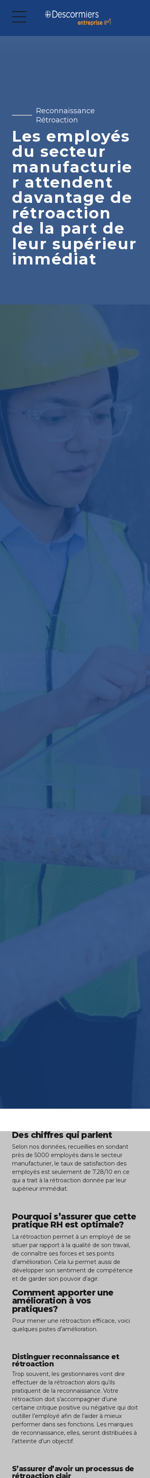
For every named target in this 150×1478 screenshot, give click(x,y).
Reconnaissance (65, 110)
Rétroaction (57, 120)
